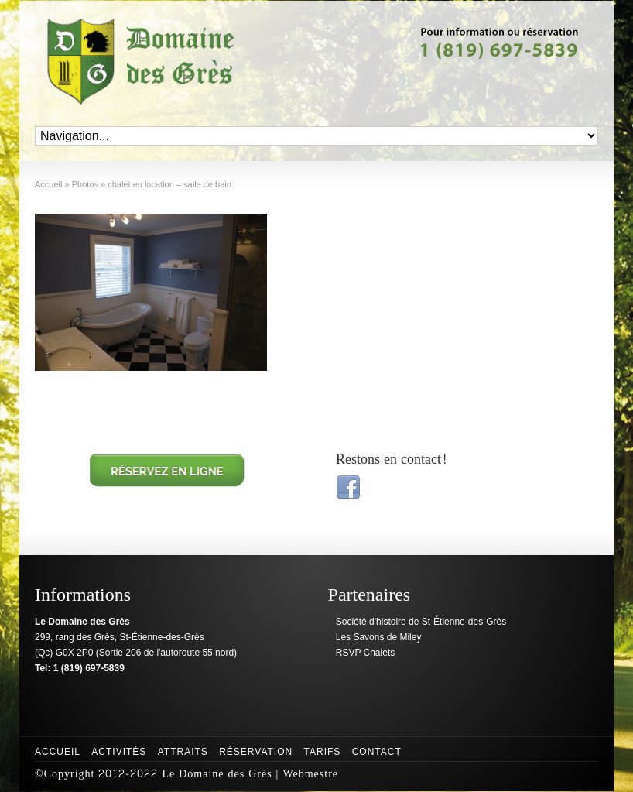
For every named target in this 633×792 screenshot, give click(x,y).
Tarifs (322, 751)
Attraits (183, 751)
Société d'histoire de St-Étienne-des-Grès (421, 621)
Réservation (256, 751)
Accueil (57, 751)
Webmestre (310, 773)
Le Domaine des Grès (217, 773)
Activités (118, 751)
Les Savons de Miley (379, 637)
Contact (377, 751)
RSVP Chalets (365, 652)
